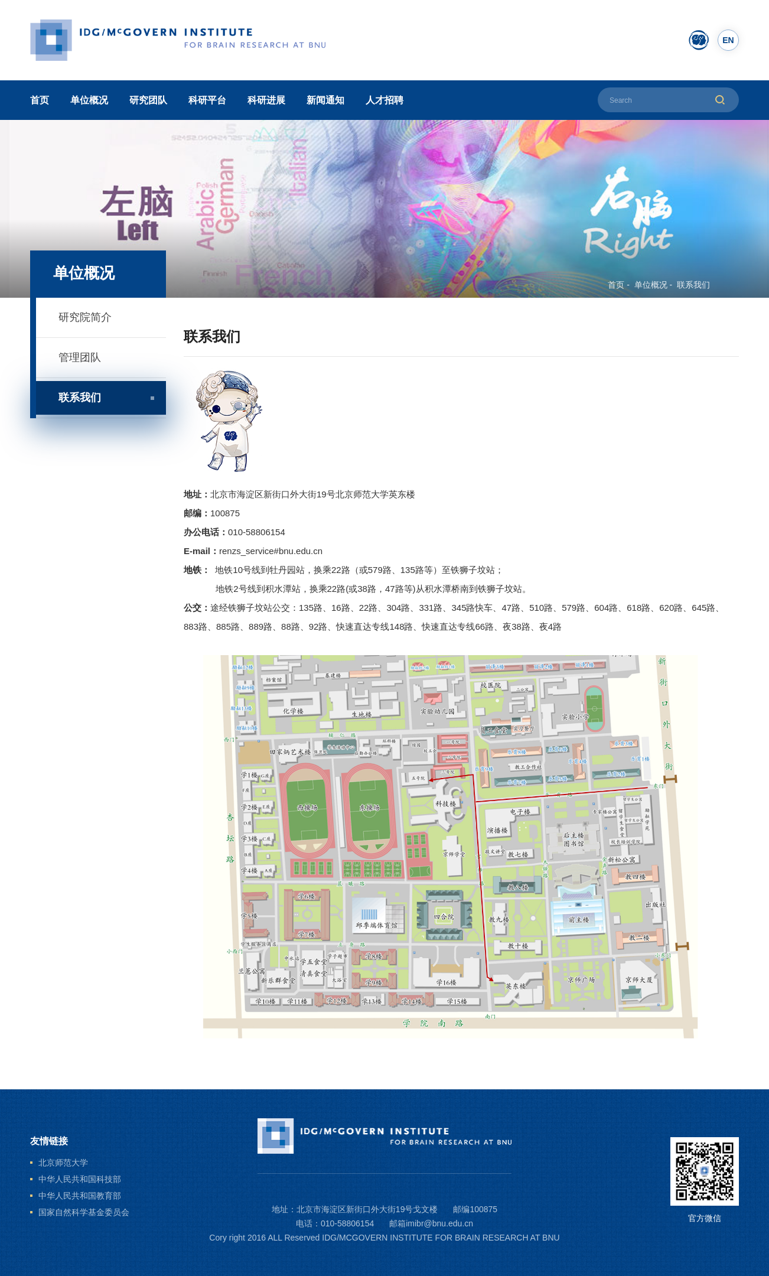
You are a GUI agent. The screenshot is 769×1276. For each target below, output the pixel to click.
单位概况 (89, 100)
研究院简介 (85, 317)
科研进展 (266, 100)
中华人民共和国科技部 (79, 1179)
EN (728, 40)
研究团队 (148, 100)
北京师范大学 (63, 1162)
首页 (39, 100)
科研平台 (207, 100)
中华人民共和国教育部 (79, 1195)
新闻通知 (325, 100)
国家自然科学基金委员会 (83, 1212)
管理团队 (79, 357)
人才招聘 (384, 100)
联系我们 (693, 284)
